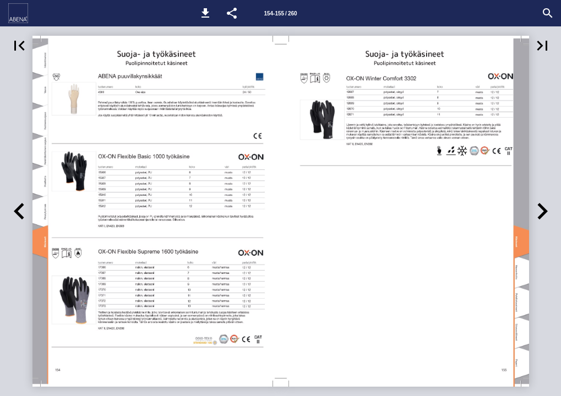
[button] (205, 13)
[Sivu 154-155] (281, 13)
